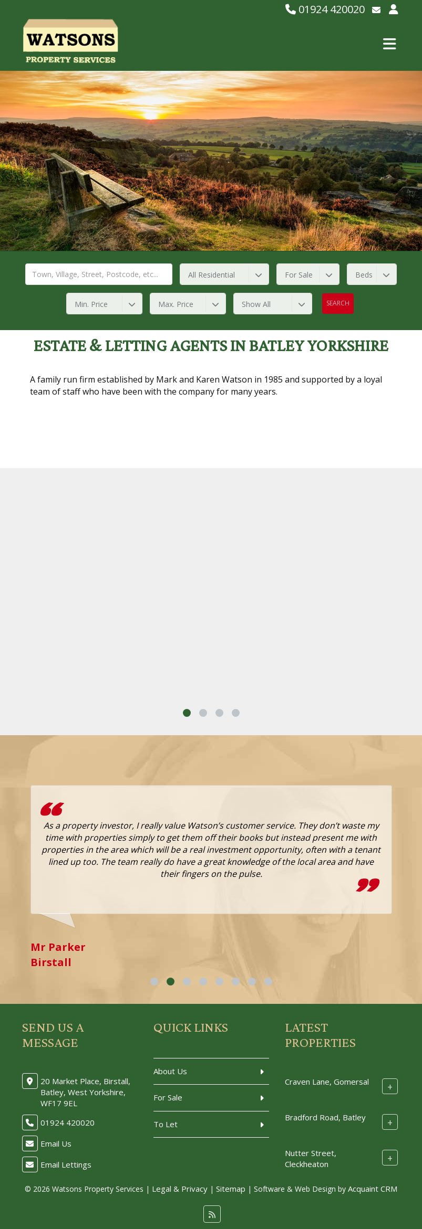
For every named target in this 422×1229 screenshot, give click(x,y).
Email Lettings (65, 1164)
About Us (170, 1071)
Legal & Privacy (180, 1188)
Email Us (55, 1143)
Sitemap (230, 1188)
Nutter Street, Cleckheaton (310, 1158)
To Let (165, 1124)
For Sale (167, 1097)
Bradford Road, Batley (325, 1117)
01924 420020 (325, 9)
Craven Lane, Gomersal (327, 1081)
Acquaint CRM (372, 1188)
